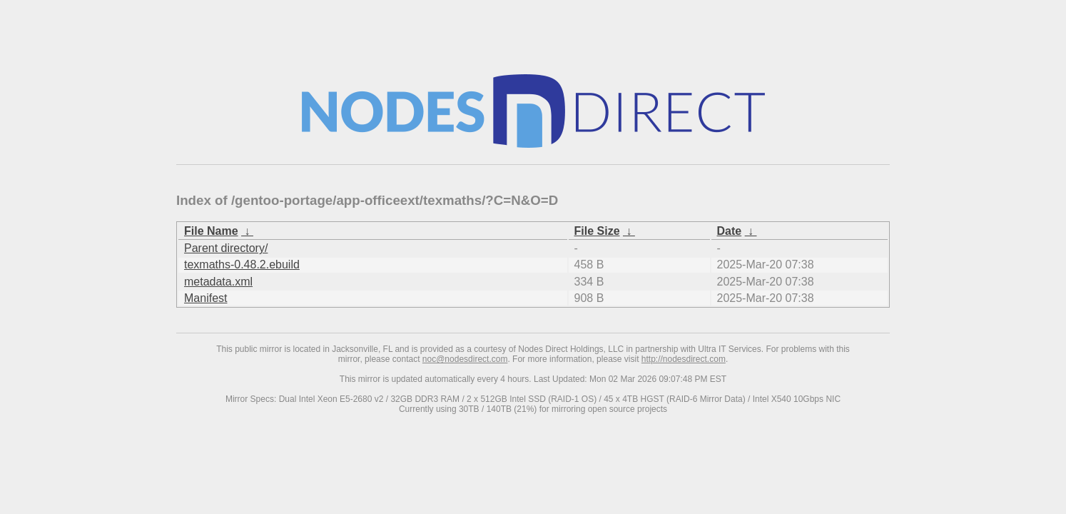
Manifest (205, 298)
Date (729, 231)
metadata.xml (218, 282)
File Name (211, 231)
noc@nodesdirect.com (465, 359)
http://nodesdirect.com (683, 359)
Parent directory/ (226, 248)
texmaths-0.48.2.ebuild (242, 264)
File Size (597, 231)
